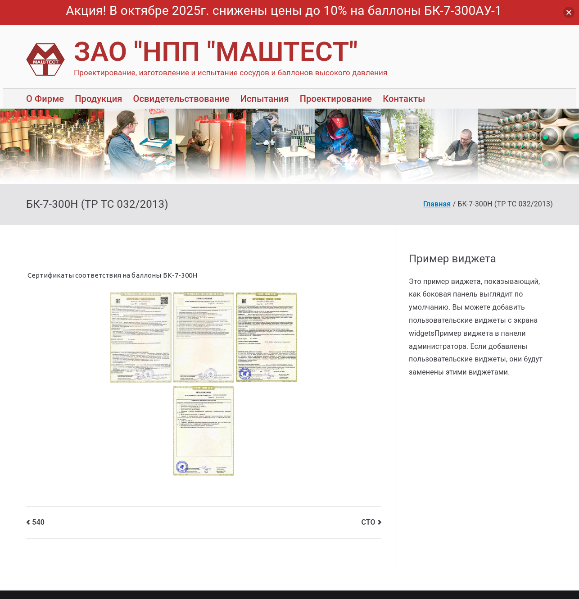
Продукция (98, 98)
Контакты (404, 98)
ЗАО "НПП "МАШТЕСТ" (216, 52)
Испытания (264, 98)
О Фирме (45, 98)
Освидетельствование (181, 98)
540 (38, 522)
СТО (368, 522)
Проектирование (336, 98)
